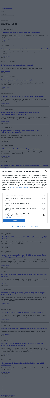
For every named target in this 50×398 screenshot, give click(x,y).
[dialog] (25, 199)
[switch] (43, 198)
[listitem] (25, 195)
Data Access (25, 226)
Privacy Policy (34, 226)
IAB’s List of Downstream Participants (19, 187)
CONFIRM (14, 220)
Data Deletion (15, 226)
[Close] (46, 171)
